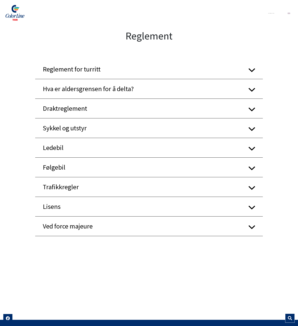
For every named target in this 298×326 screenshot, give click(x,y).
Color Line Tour (34, 13)
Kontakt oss (271, 13)
